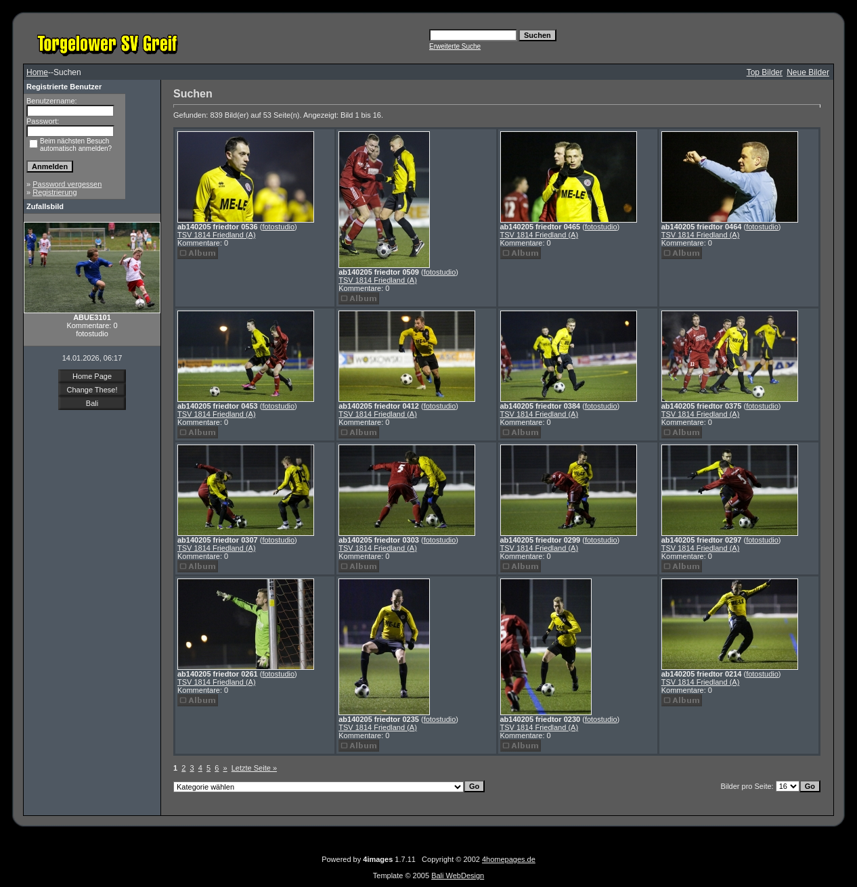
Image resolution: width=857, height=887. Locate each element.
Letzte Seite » (254, 768)
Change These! (91, 390)
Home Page (92, 376)
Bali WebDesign (457, 875)
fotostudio (278, 227)
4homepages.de (508, 859)
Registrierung (54, 192)
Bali (92, 403)
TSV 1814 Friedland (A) (216, 235)
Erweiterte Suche (455, 46)
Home (37, 72)
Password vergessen (67, 184)
